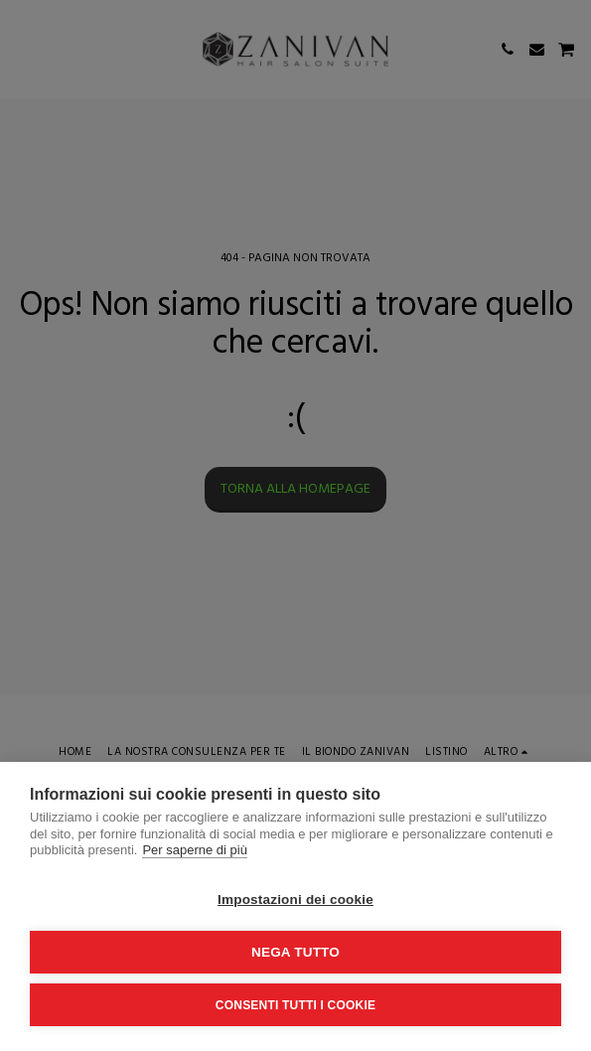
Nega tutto (295, 952)
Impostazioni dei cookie (295, 899)
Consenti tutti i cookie (295, 1005)
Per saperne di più (194, 849)
